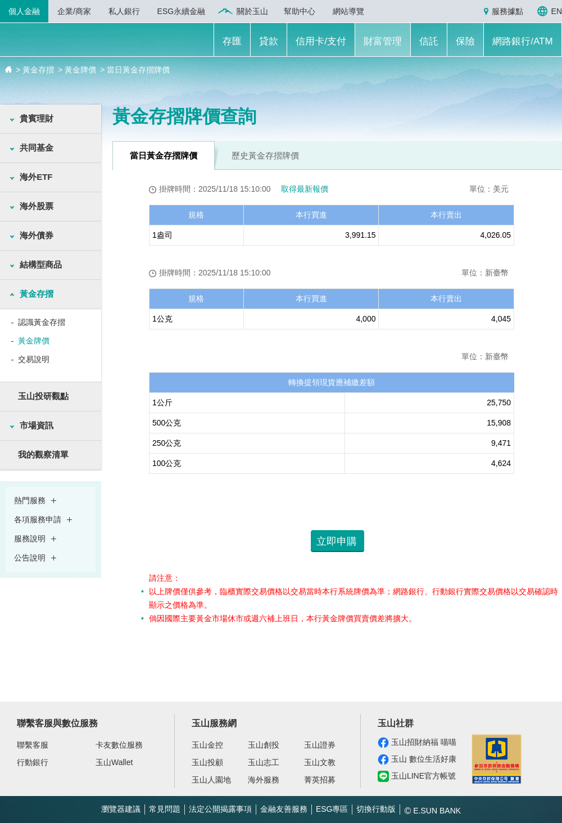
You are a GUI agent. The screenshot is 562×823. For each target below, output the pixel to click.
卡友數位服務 (119, 744)
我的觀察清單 (43, 454)
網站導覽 (348, 11)
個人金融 (24, 11)
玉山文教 (320, 762)
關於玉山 (252, 11)
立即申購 (336, 541)
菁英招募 (320, 779)
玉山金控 (207, 744)
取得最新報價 (304, 188)
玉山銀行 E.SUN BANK (79, 41)
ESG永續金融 (181, 11)
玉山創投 (263, 744)
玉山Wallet (114, 762)
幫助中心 (299, 11)
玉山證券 (320, 744)
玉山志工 (263, 762)
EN (556, 11)
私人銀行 (124, 11)
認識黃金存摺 (41, 322)
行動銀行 (32, 762)
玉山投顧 (207, 762)
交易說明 (33, 359)
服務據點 (507, 11)
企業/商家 (74, 11)
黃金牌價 (33, 340)
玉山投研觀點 (43, 396)
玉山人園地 (211, 779)
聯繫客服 (32, 744)
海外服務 (263, 779)
